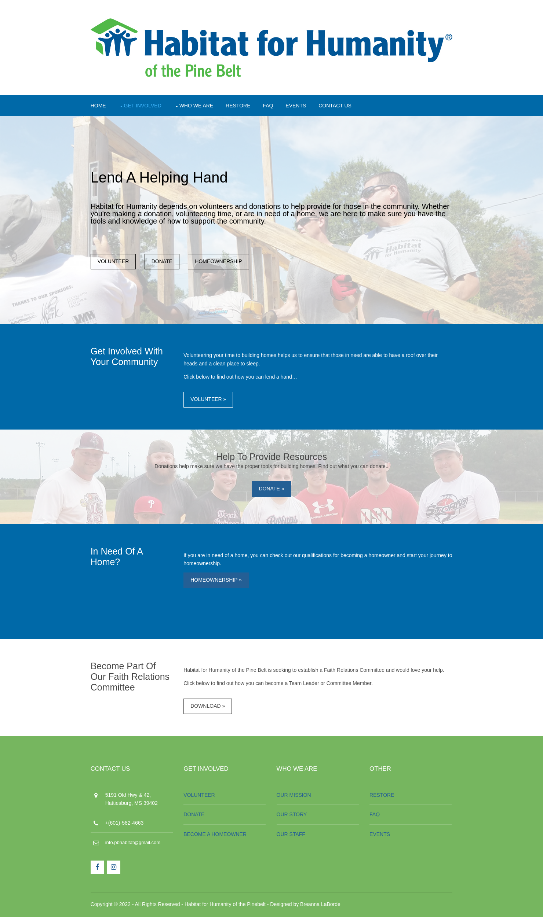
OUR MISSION (294, 797)
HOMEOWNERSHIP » (217, 581)
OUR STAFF (291, 836)
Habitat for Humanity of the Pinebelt (226, 906)
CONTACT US (336, 105)
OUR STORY (292, 816)
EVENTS (297, 105)
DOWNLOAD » (209, 707)
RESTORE (239, 105)
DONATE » (271, 490)
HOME (99, 105)
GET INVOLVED (144, 105)
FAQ (270, 105)
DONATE (163, 262)
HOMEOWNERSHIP (220, 262)
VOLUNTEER (115, 262)
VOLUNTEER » (209, 400)
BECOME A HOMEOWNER (216, 836)
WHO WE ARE (198, 105)
